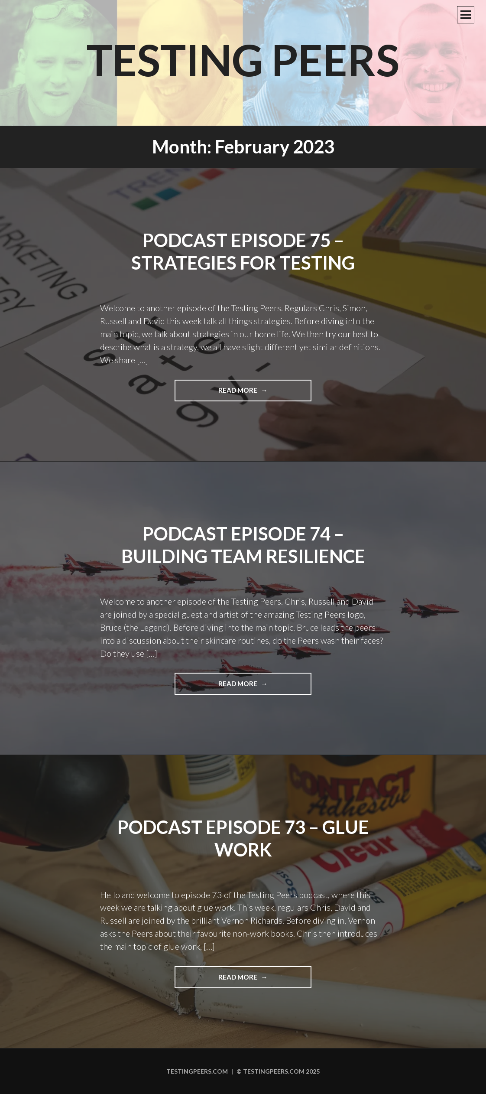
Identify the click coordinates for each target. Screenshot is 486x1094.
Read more (258, 393)
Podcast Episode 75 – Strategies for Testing (243, 251)
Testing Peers (243, 59)
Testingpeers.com (197, 1071)
